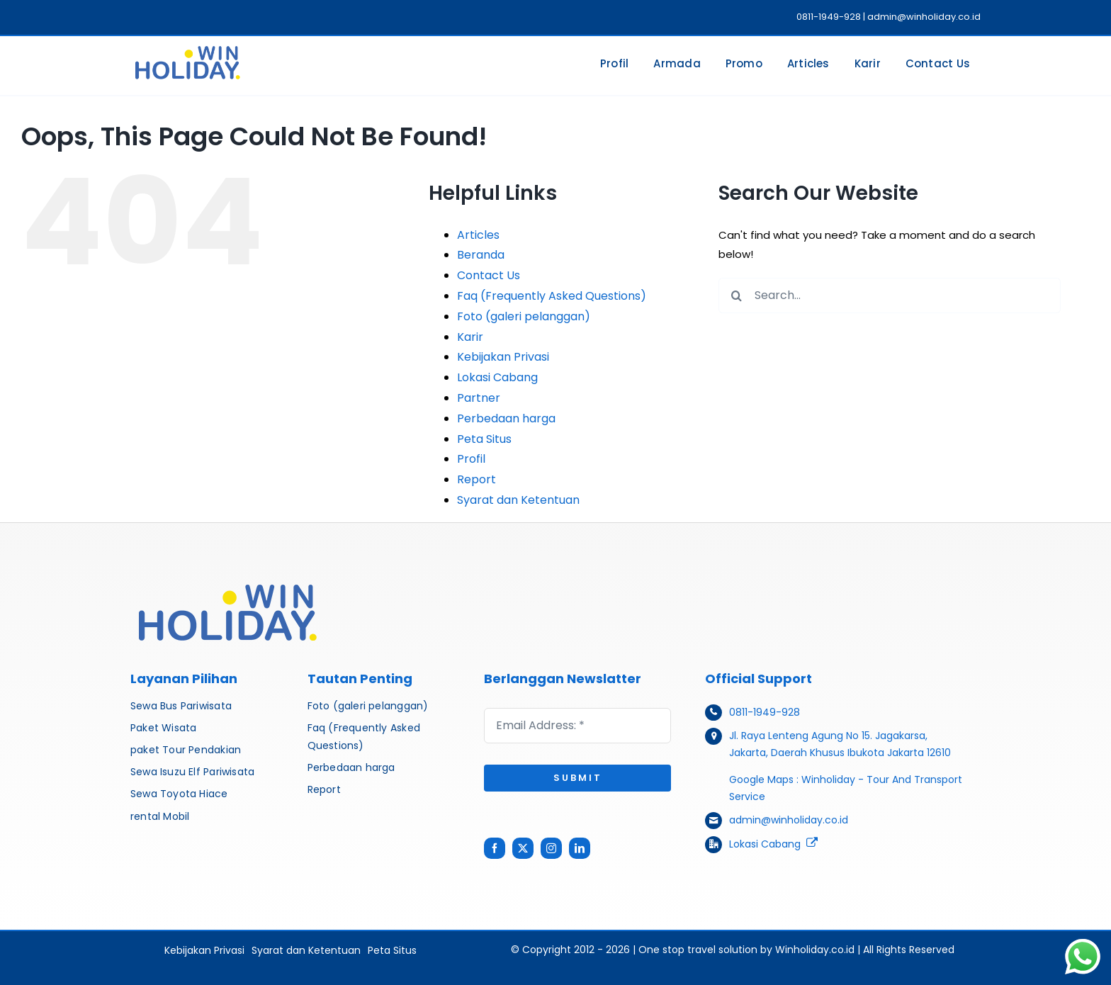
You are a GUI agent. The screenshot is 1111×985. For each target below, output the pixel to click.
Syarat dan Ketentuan (518, 500)
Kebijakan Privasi (503, 357)
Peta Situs (484, 439)
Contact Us (488, 275)
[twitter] (523, 848)
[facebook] (494, 848)
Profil (471, 459)
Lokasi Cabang (497, 377)
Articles (478, 235)
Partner (478, 398)
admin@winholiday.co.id (788, 820)
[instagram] (551, 848)
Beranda (480, 255)
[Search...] (889, 295)
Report (476, 479)
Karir (470, 337)
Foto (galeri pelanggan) (523, 316)
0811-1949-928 (764, 712)
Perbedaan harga (506, 418)
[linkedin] (579, 848)
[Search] (736, 295)
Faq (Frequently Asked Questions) (551, 296)
